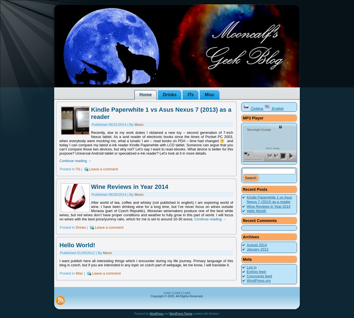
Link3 (186, 292)
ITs (78, 169)
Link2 (177, 292)
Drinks (81, 227)
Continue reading (75, 161)
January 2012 (258, 249)
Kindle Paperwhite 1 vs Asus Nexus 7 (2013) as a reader (269, 199)
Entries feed (256, 272)
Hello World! (77, 245)
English (274, 108)
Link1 (167, 292)
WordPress (156, 313)
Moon (139, 124)
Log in (251, 267)
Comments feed (259, 276)
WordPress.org (258, 280)
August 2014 (257, 245)
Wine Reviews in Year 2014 (129, 186)
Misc (79, 273)
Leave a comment (103, 169)
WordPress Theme (181, 313)
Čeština (253, 108)
